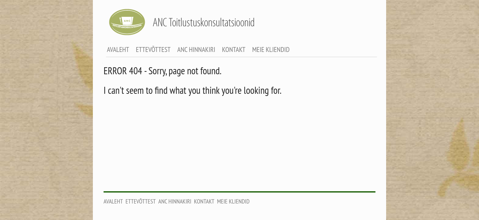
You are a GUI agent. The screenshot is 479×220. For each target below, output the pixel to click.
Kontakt (234, 49)
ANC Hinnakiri (196, 49)
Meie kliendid (271, 49)
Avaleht (118, 49)
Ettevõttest (153, 49)
